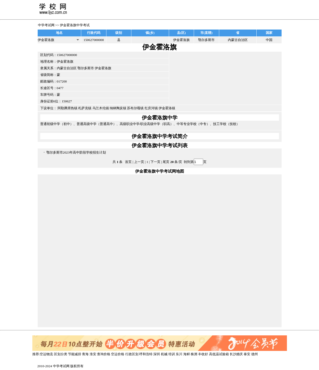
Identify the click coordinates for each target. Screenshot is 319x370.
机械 (164, 354)
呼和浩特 (145, 354)
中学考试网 (46, 25)
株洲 (194, 354)
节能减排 (74, 354)
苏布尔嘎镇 (135, 108)
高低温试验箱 (219, 354)
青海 (85, 354)
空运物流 (46, 354)
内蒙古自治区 (67, 68)
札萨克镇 (84, 108)
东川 (179, 354)
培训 (171, 354)
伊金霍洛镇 (167, 108)
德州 (254, 354)
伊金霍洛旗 (103, 68)
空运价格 (117, 354)
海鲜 (186, 354)
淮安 (93, 354)
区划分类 (60, 354)
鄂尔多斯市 (85, 68)
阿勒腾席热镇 (67, 108)
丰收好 (203, 354)
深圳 (156, 354)
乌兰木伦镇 (100, 108)
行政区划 (131, 354)
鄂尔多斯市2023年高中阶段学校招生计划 (76, 152)
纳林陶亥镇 (118, 108)
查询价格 (103, 354)
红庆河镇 (151, 108)
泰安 (247, 354)
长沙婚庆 (236, 354)
